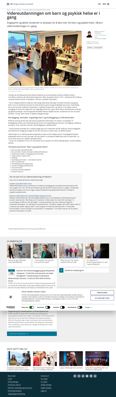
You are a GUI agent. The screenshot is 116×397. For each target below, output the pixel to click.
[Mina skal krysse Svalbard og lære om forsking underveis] (45, 361)
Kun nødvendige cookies (102, 384)
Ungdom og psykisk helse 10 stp (21, 183)
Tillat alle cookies (102, 379)
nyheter (13, 10)
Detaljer (87, 393)
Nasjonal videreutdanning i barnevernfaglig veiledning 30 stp (30, 196)
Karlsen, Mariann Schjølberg (99, 32)
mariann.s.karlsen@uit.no (101, 35)
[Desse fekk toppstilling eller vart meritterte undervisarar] (97, 361)
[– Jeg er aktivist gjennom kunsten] (71, 360)
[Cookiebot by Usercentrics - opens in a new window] (10, 394)
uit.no (8, 10)
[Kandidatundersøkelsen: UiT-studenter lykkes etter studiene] (19, 361)
